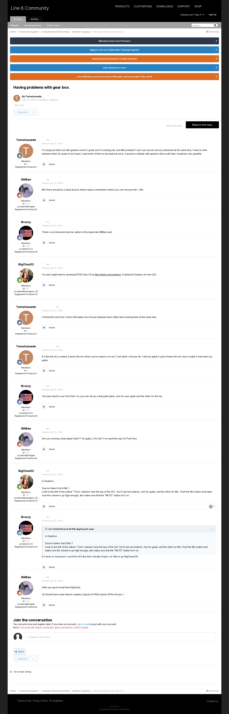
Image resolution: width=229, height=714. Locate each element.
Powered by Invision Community (114, 709)
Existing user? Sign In (192, 14)
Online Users (53, 25)
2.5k (26, 203)
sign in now (83, 624)
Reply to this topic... (39, 637)
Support (184, 6)
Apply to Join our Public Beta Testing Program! (114, 50)
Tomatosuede (33, 96)
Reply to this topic (202, 124)
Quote (52, 164)
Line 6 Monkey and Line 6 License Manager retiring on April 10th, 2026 (114, 76)
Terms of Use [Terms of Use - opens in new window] (24, 700)
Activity (34, 19)
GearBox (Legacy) (48, 99)
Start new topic (174, 125)
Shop (198, 6)
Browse (18, 19)
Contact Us (212, 701)
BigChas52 (26, 264)
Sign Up (212, 14)
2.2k (26, 246)
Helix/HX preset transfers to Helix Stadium (114, 58)
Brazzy (26, 222)
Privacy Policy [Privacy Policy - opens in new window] (40, 700)
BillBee (26, 179)
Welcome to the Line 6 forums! (114, 41)
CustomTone (143, 6)
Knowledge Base (32, 25)
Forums (15, 25)
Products (122, 6)
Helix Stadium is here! (114, 67)
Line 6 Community (30, 8)
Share (19, 105)
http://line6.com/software (108, 274)
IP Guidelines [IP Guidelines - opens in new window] (56, 700)
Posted (52, 143)
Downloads (164, 6)
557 (26, 288)
